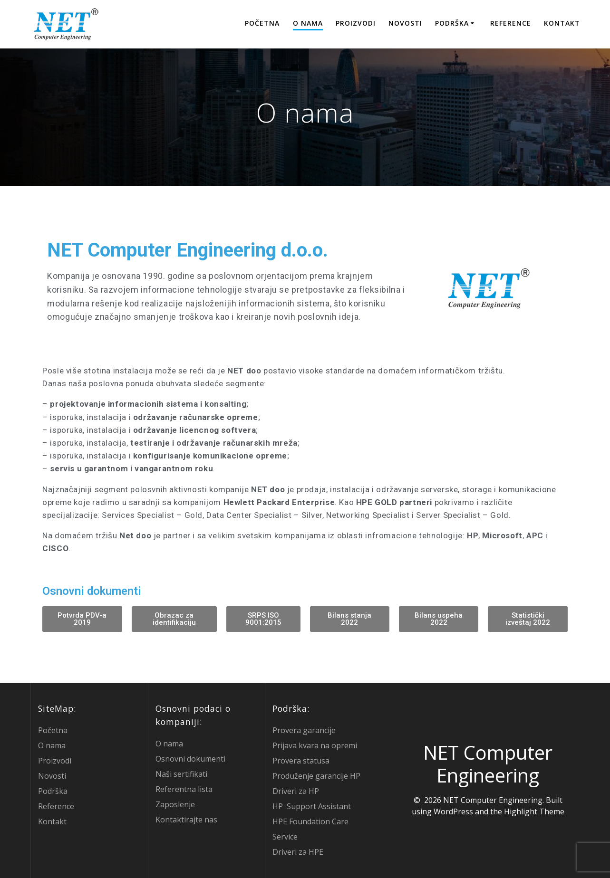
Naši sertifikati (181, 774)
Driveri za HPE (297, 852)
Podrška (452, 23)
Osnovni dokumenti (190, 759)
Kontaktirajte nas (186, 819)
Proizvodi (356, 23)
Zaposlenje (175, 804)
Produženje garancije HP (316, 776)
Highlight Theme (534, 811)
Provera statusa (300, 760)
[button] (82, 619)
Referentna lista (184, 789)
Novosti (405, 23)
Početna (262, 23)
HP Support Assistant (311, 806)
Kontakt (562, 23)
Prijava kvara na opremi (314, 745)
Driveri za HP (295, 791)
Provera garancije (304, 730)
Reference (510, 23)
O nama (308, 23)
